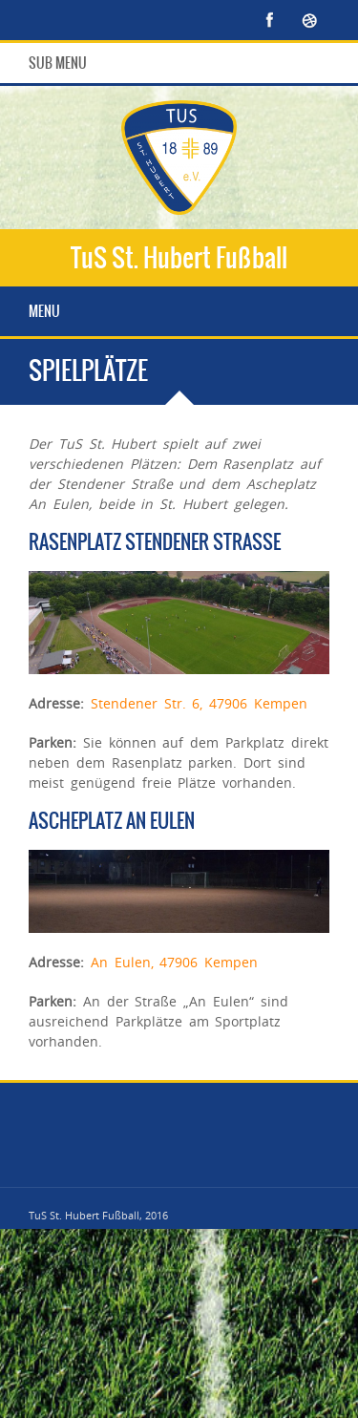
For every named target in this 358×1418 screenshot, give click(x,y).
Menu (44, 311)
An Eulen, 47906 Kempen (174, 962)
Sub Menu (58, 63)
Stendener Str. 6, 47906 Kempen (199, 703)
